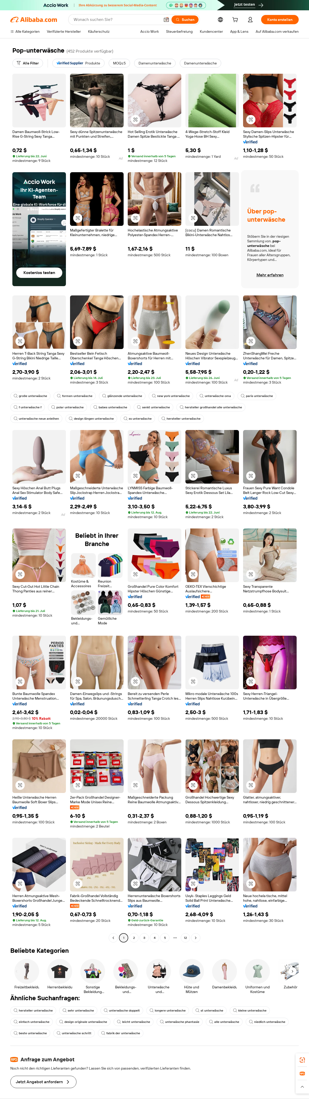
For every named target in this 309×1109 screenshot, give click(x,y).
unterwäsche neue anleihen (36, 419)
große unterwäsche (30, 396)
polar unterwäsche (67, 407)
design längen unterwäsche (91, 419)
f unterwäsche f (27, 407)
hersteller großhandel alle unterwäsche (211, 407)
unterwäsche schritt (74, 1033)
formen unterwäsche (74, 396)
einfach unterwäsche (31, 1022)
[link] (302, 1060)
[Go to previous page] (113, 937)
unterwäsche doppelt (122, 1010)
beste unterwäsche (30, 1033)
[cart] (236, 20)
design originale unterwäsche (83, 1022)
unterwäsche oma (215, 396)
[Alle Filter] (27, 63)
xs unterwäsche (138, 419)
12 (185, 938)
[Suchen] (185, 19)
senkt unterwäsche (153, 407)
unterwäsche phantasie (179, 1022)
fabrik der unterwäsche (120, 1033)
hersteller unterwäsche (181, 419)
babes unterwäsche (110, 407)
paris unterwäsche (257, 396)
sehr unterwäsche (78, 1010)
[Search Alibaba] (116, 19)
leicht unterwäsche (133, 1022)
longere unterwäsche (168, 1010)
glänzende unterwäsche (122, 396)
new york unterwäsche (171, 396)
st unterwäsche (209, 1010)
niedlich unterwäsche (267, 1022)
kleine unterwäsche (250, 1010)
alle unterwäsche (224, 1022)
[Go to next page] (195, 937)
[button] (166, 19)
